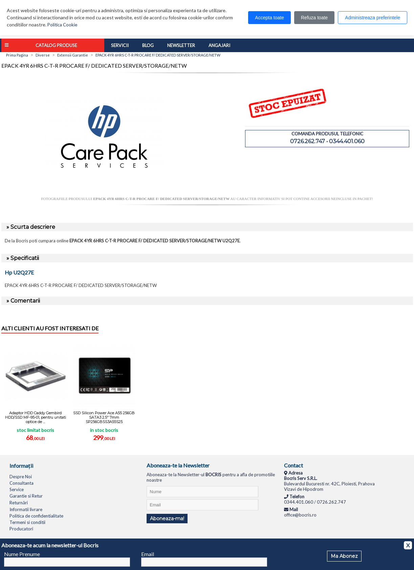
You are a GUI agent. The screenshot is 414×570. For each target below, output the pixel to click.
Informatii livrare (25, 509)
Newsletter (181, 45)
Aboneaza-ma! (167, 519)
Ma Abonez (344, 556)
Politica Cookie (62, 24)
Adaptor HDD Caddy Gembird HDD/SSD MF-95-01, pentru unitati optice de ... (35, 417)
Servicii (120, 45)
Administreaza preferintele (372, 17)
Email (147, 554)
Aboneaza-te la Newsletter (178, 465)
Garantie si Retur (26, 496)
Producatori (21, 528)
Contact (293, 465)
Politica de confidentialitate (36, 516)
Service (16, 489)
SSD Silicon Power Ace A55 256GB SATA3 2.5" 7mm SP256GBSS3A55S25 (104, 417)
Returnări (18, 502)
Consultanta (21, 483)
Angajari (219, 45)
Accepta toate (269, 17)
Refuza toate (314, 17)
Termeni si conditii (27, 522)
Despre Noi (20, 476)
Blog (148, 45)
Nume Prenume (22, 554)
